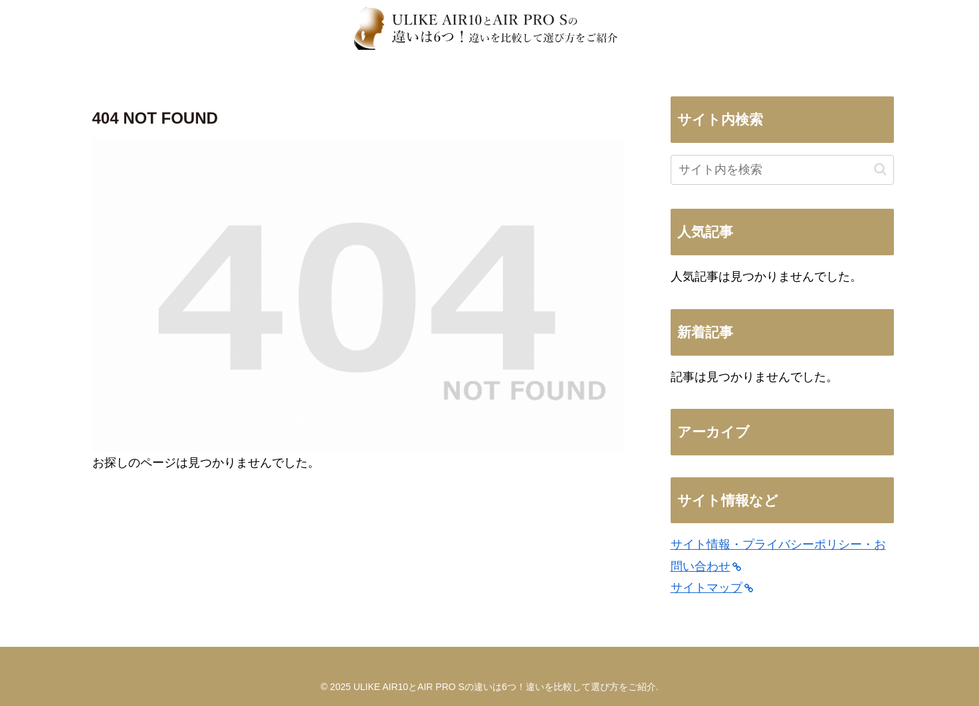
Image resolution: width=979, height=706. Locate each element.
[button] (880, 169)
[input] (782, 170)
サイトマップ (712, 587)
